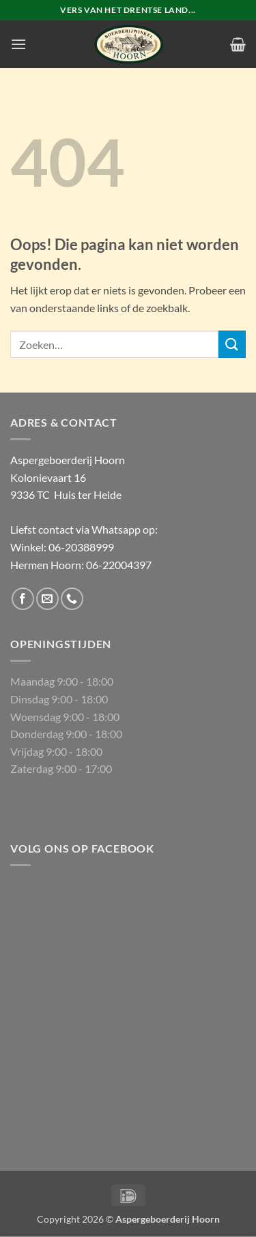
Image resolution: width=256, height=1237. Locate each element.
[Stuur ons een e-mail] (47, 598)
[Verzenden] (232, 344)
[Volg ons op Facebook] (23, 598)
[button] (18, 44)
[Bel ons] (72, 598)
